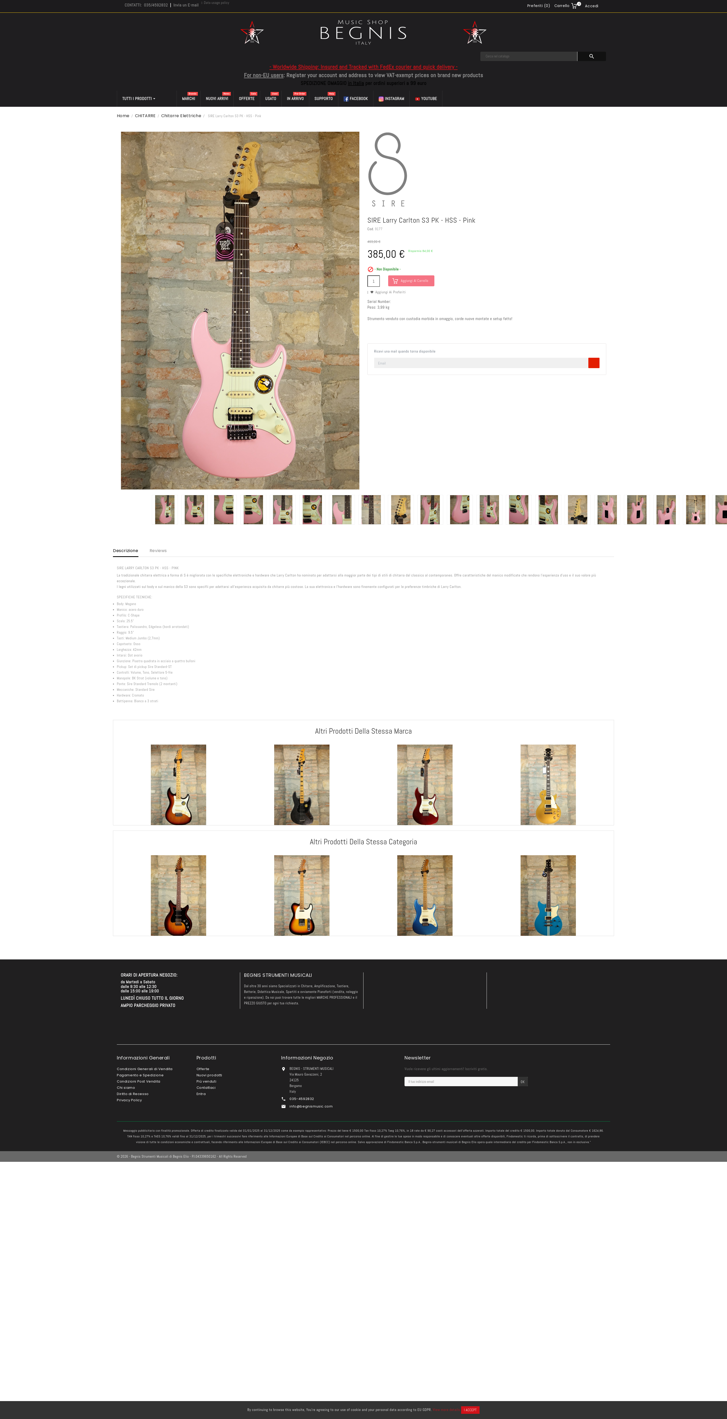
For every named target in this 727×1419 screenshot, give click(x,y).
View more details (446, 1409)
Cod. (370, 229)
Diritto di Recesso (133, 1093)
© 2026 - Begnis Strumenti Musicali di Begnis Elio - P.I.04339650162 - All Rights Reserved (182, 1156)
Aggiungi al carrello (414, 281)
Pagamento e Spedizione (140, 1075)
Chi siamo (126, 1087)
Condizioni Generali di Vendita (145, 1068)
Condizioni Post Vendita (138, 1081)
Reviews (158, 551)
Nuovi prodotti (209, 1075)
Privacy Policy (129, 1100)
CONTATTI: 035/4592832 (146, 5)
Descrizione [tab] (125, 551)
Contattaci (206, 1087)
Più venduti (207, 1081)
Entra (201, 1093)
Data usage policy (216, 3)
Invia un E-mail (186, 5)
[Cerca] (528, 56)
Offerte (203, 1068)
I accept (470, 1410)
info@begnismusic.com (311, 1106)
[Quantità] (373, 281)
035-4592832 (302, 1098)
